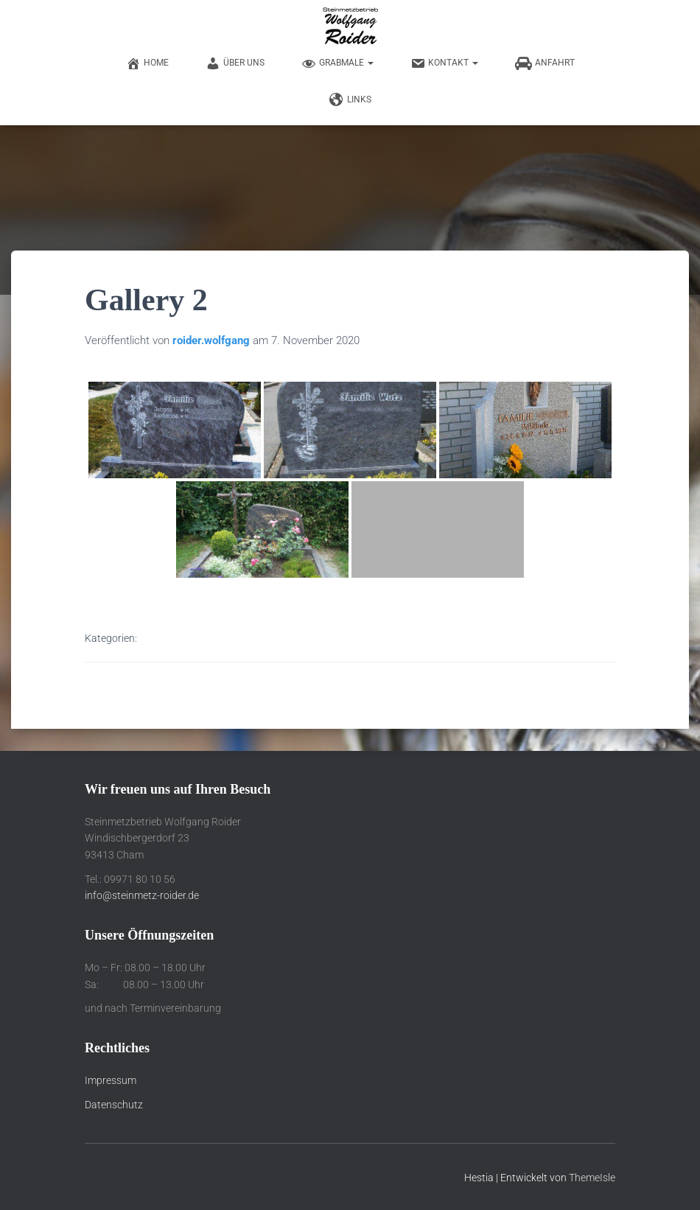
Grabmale (337, 63)
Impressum (110, 1080)
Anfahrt (545, 63)
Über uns (235, 63)
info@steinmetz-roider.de (142, 895)
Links (350, 100)
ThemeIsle (592, 1177)
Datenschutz (114, 1105)
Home (147, 63)
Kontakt (444, 63)
